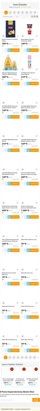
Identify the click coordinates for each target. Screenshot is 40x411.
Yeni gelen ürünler (8, 16)
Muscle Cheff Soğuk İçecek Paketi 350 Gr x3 (8, 380)
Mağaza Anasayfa (14, 7)
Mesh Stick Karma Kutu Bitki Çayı (9, 273)
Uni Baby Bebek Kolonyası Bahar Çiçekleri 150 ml (29, 106)
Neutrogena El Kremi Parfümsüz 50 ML (27, 40)
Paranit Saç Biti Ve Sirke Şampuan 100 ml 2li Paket (29, 173)
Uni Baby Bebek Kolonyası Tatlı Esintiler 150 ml (10, 173)
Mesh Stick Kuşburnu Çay (28, 239)
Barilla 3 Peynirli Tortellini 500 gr (10, 40)
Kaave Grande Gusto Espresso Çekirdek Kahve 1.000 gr (28, 207)
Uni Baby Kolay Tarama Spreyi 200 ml (28, 73)
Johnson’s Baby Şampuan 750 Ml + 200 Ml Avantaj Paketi (9, 73)
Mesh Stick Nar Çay (27, 273)
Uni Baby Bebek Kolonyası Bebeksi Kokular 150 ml (29, 140)
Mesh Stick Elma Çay (8, 306)
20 (17, 16)
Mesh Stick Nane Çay (27, 306)
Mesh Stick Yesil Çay (27, 339)
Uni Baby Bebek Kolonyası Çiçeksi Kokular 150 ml (10, 106)
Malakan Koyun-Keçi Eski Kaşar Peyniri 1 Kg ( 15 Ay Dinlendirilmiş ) (9, 207)
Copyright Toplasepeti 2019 (22, 409)
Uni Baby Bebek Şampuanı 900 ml (10, 140)
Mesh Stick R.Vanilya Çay (9, 339)
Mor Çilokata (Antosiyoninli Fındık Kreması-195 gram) (10, 240)
